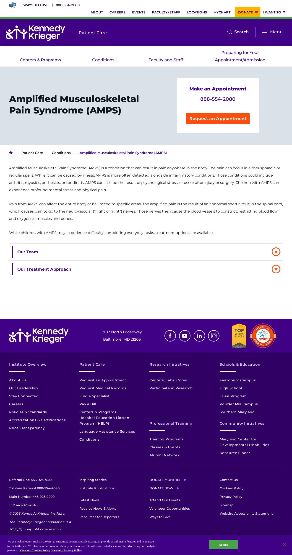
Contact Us (229, 480)
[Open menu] (264, 31)
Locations (197, 12)
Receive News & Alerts (97, 508)
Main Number (32, 496)
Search (241, 32)
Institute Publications (97, 488)
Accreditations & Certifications (37, 420)
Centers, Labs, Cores (168, 380)
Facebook (170, 336)
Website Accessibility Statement (246, 513)
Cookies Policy (231, 488)
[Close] (285, 545)
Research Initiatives (169, 364)
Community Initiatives (242, 423)
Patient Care (32, 153)
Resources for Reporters (99, 517)
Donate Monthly (165, 480)
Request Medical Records (103, 388)
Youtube (184, 336)
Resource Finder (235, 453)
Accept (223, 544)
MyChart (222, 12)
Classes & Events (164, 447)
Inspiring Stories (93, 480)
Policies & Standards (28, 412)
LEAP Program (233, 396)
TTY (23, 505)
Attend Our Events (164, 500)
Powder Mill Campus (239, 404)
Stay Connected (23, 396)
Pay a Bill (87, 404)
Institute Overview (28, 364)
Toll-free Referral (34, 488)
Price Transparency (27, 428)
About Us (17, 380)
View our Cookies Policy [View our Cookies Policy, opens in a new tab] (34, 550)
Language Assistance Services (107, 431)
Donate (245, 12)
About (97, 12)
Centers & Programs (40, 59)
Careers (118, 12)
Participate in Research (171, 388)
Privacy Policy (231, 497)
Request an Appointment (217, 118)
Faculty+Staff (166, 12)
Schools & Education (240, 364)
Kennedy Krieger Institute (11, 152)
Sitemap (227, 505)
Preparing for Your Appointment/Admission (240, 56)
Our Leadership (23, 388)
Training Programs (166, 439)
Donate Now (161, 488)
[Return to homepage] (35, 33)
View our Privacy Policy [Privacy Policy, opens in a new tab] (66, 550)
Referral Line (31, 479)
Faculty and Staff (166, 59)
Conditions (103, 59)
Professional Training (170, 423)
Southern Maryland (237, 412)
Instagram (213, 336)
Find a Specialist (94, 396)
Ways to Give (36, 5)
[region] (146, 545)
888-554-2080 (68, 5)
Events (139, 12)
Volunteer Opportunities (169, 508)
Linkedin (199, 336)
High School (231, 388)
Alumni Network (164, 455)
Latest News (89, 500)
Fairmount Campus (238, 380)
